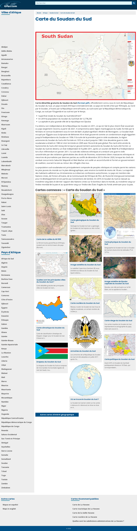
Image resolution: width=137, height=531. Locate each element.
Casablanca (6, 84)
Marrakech (6, 165)
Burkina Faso (6, 279)
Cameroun (5, 287)
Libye (3, 365)
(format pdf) (83, 103)
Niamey (4, 186)
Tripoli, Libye (6, 231)
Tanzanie (5, 467)
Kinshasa (5, 137)
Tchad (3, 471)
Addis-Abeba (6, 51)
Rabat (3, 202)
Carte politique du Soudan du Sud (120, 359)
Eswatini (5, 316)
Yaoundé (5, 243)
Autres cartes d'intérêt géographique (57, 414)
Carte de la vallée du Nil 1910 (49, 239)
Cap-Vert (5, 291)
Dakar (4, 96)
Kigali (3, 129)
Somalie (4, 455)
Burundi (4, 283)
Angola (4, 267)
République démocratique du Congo (16, 422)
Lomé (3, 153)
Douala (4, 104)
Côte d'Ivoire (6, 299)
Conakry (4, 88)
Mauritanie (6, 389)
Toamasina (6, 227)
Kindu (3, 133)
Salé (3, 210)
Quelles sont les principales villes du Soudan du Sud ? (51, 281)
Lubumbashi (6, 161)
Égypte (4, 308)
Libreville (5, 149)
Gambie (4, 328)
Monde (39, 13)
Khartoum (5, 124)
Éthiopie (4, 320)
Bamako (4, 63)
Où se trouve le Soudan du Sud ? (84, 399)
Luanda (4, 157)
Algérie (4, 263)
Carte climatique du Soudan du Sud (51, 329)
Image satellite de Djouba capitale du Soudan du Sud (117, 282)
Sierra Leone (6, 451)
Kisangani (5, 141)
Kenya (4, 348)
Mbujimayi (5, 169)
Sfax (3, 214)
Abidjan (4, 47)
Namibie (4, 402)
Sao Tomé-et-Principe (10, 438)
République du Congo (10, 426)
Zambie (4, 483)
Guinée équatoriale (9, 344)
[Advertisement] (17, 30)
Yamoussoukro (7, 239)
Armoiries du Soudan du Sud (83, 351)
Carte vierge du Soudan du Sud (118, 320)
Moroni (4, 178)
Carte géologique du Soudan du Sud (84, 221)
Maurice (4, 385)
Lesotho (4, 357)
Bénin (3, 271)
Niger (3, 406)
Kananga (5, 120)
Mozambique (6, 398)
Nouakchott (6, 190)
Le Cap (4, 145)
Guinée (4, 336)
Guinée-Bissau (7, 340)
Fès (2, 108)
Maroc (4, 381)
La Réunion (6, 353)
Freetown (5, 112)
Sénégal (4, 443)
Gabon (4, 324)
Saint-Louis (6, 206)
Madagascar (6, 369)
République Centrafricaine (12, 418)
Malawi (4, 373)
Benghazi (5, 71)
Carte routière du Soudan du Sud (85, 303)
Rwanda (4, 430)
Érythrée (5, 312)
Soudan (4, 463)
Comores (5, 295)
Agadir (4, 55)
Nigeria (4, 410)
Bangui (4, 67)
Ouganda (5, 414)
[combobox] (83, 3)
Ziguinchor (5, 247)
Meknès (4, 173)
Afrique (45, 13)
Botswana (5, 275)
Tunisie (4, 479)
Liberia (4, 361)
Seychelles (5, 447)
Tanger (4, 223)
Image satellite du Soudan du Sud (85, 265)
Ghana (4, 332)
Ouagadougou (7, 194)
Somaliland (6, 459)
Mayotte (5, 393)
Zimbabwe (5, 487)
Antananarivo (7, 59)
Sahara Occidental (9, 434)
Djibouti (4, 100)
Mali (3, 377)
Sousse (4, 218)
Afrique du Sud (7, 259)
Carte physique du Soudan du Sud (118, 243)
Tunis (3, 235)
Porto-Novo (6, 198)
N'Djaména (6, 182)
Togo (3, 475)
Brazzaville (6, 75)
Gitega (4, 116)
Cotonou (5, 92)
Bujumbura (6, 79)
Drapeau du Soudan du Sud (49, 362)
